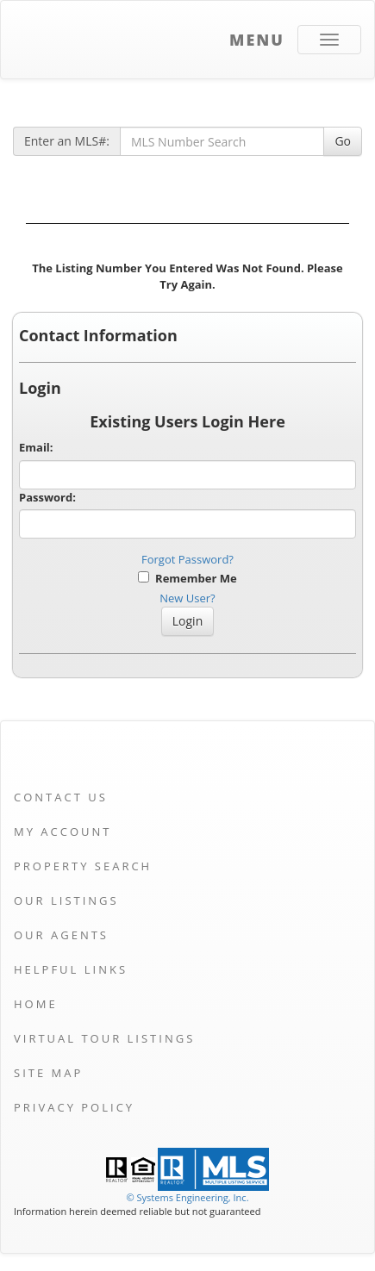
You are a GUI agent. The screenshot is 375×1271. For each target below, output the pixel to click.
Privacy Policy (74, 1107)
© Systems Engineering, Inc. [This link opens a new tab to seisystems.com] (187, 1197)
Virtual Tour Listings (104, 1038)
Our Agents (61, 935)
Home (36, 1004)
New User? (187, 598)
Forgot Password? (187, 559)
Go (342, 141)
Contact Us (61, 797)
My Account (62, 831)
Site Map (48, 1073)
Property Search (83, 866)
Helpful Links (71, 969)
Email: (36, 447)
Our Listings (66, 900)
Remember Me (187, 578)
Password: (47, 497)
